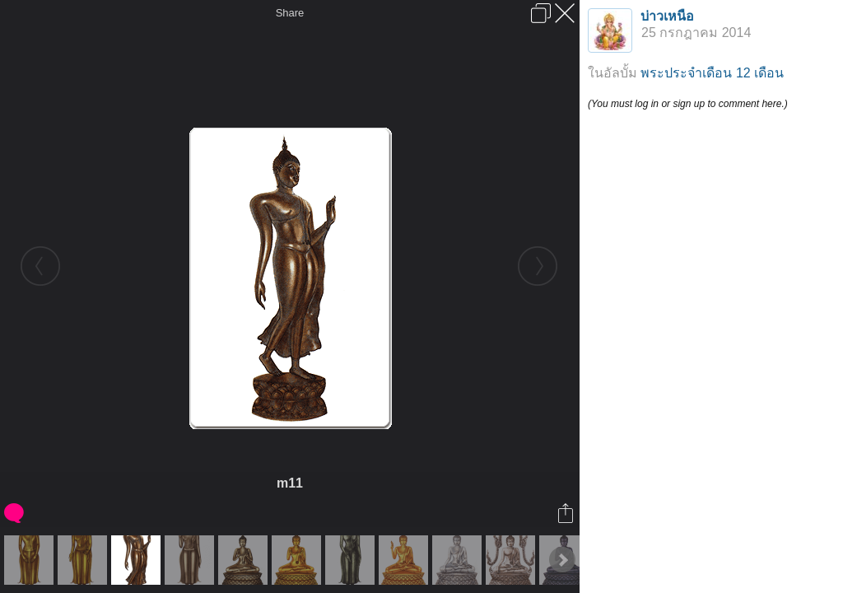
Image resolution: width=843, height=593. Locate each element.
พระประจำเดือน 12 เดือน (712, 73)
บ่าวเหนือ (667, 16)
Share (290, 13)
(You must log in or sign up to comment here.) (688, 104)
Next (562, 560)
